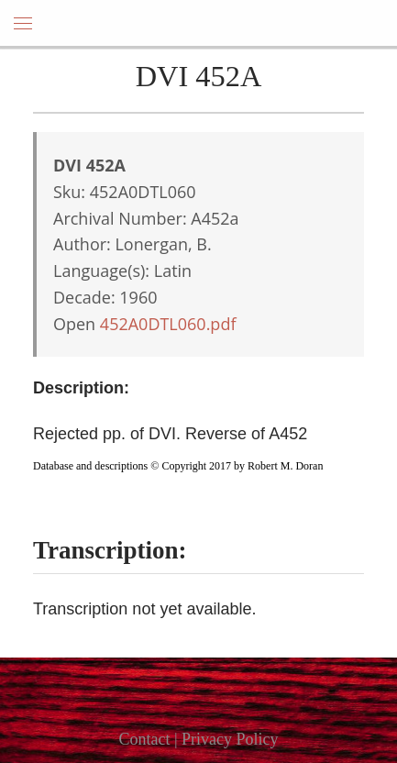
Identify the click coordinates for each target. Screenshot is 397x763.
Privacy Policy (230, 739)
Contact (144, 739)
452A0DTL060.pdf (168, 324)
